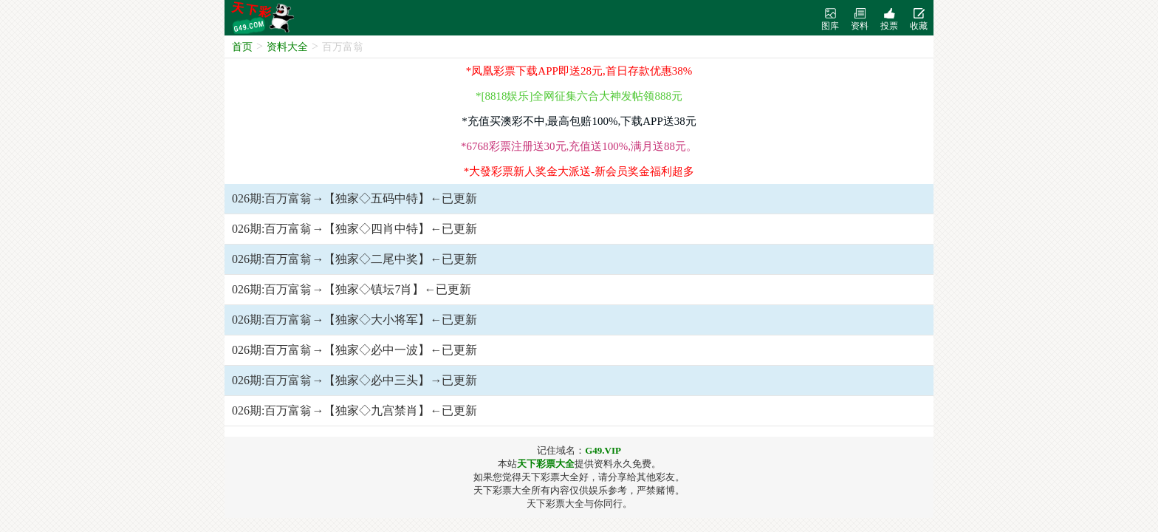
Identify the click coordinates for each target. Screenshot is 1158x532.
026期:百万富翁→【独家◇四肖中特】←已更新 (354, 228)
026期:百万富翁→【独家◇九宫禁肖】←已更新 (354, 410)
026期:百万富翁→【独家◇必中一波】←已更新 (354, 350)
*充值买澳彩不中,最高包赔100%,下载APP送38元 (579, 121)
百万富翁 (342, 46)
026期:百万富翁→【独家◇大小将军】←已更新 (354, 319)
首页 (242, 46)
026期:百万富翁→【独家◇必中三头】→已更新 (354, 380)
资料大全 (287, 46)
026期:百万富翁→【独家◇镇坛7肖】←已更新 (351, 289)
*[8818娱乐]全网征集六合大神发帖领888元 (579, 96)
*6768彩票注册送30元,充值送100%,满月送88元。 (579, 146)
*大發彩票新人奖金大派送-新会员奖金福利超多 (579, 171)
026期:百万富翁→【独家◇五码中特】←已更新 (354, 198)
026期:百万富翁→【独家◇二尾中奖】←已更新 (354, 259)
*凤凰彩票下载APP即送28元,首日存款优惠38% (579, 71)
